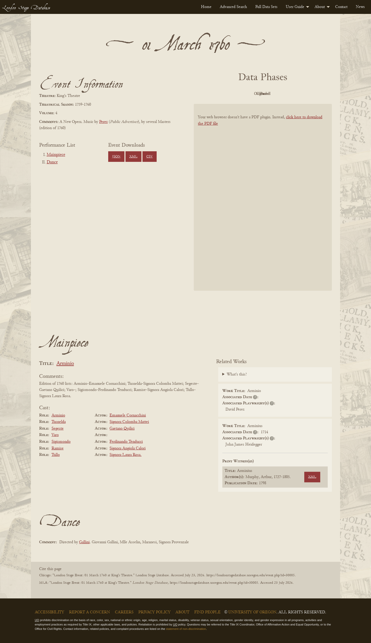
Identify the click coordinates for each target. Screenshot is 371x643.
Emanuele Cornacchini (127, 415)
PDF (219, 94)
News (360, 7)
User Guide (295, 7)
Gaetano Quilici (121, 429)
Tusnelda (59, 422)
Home (206, 7)
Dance (52, 162)
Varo (55, 435)
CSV (149, 156)
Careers (124, 612)
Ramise (58, 448)
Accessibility (49, 612)
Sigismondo (61, 442)
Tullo (56, 455)
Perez (103, 122)
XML (133, 156)
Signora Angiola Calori (127, 448)
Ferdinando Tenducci (126, 442)
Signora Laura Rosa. (125, 455)
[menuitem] (206, 7)
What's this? (237, 374)
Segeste (58, 429)
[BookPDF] (263, 204)
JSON (116, 156)
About (320, 7)
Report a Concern (89, 612)
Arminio (65, 363)
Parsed (304, 94)
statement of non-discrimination (186, 628)
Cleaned (275, 94)
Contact (341, 7)
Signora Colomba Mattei (129, 422)
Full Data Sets (266, 7)
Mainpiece (56, 155)
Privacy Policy (154, 612)
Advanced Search (233, 7)
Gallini (84, 542)
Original (247, 94)
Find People (207, 612)
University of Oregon (252, 612)
